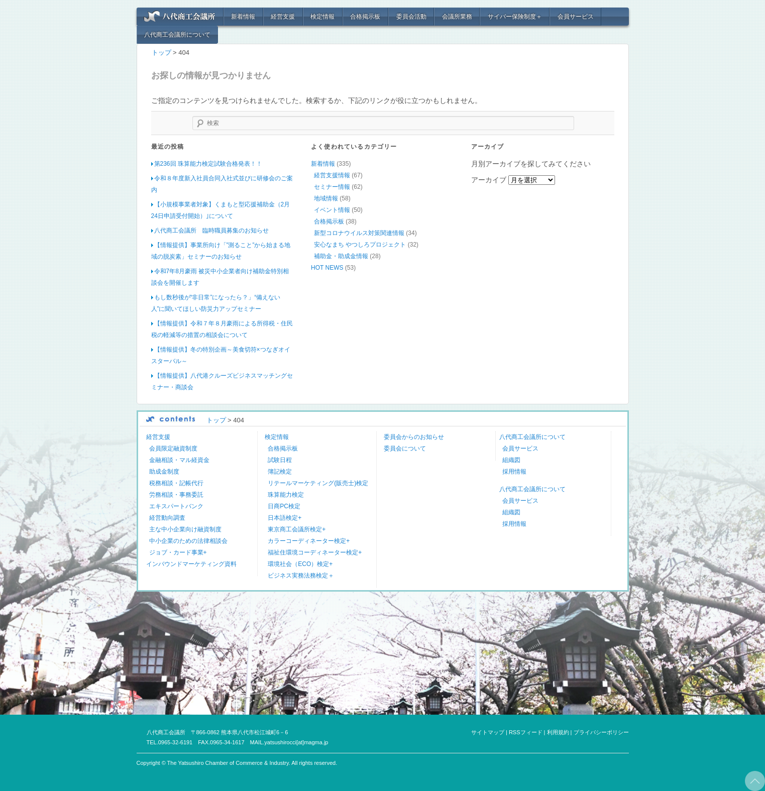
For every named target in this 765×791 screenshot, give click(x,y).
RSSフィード (525, 732)
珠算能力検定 (286, 494)
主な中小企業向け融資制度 (185, 528)
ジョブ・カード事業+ (178, 551)
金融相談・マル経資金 (179, 459)
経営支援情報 (332, 174)
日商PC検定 (284, 505)
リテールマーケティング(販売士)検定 (318, 482)
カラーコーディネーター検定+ (309, 540)
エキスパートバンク (176, 505)
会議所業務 (457, 16)
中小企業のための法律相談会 (188, 540)
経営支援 (283, 16)
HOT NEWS (327, 267)
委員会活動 (411, 16)
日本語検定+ (284, 517)
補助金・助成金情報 (341, 255)
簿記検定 (280, 471)
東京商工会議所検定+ (296, 528)
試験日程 (280, 459)
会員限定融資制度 (173, 447)
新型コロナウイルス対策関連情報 (359, 232)
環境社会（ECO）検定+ (300, 563)
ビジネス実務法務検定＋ (301, 575)
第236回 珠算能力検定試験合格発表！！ (208, 163)
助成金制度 (164, 471)
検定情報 (322, 16)
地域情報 (326, 197)
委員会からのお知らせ (414, 436)
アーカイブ (488, 179)
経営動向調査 (167, 517)
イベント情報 (332, 209)
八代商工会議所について (177, 34)
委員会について (405, 447)
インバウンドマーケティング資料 (191, 563)
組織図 (511, 459)
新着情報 (243, 16)
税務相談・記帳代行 (176, 482)
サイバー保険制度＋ (515, 16)
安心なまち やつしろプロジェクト (360, 244)
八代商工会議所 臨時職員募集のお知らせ (211, 230)
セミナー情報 (332, 186)
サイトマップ (487, 732)
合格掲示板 (365, 16)
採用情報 (514, 471)
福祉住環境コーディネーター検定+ (315, 551)
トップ (161, 52)
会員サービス (576, 16)
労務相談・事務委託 (176, 494)
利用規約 (558, 732)
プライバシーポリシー (601, 732)
